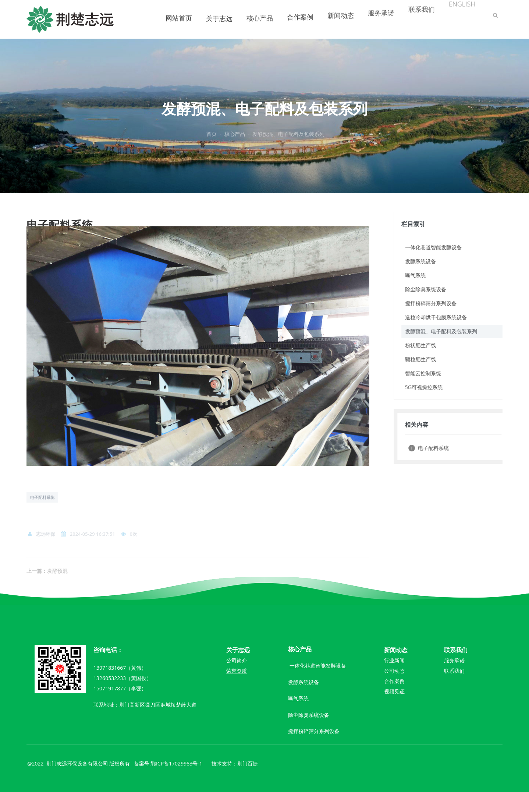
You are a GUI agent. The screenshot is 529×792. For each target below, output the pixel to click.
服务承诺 (454, 660)
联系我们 (454, 670)
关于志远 (219, 13)
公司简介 (236, 660)
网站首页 (179, 10)
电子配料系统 (42, 497)
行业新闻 (394, 660)
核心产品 (259, 10)
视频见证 (394, 691)
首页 (211, 138)
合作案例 (394, 680)
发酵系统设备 (303, 682)
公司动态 (394, 670)
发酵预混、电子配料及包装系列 (288, 138)
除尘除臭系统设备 (308, 714)
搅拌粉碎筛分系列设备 (314, 731)
